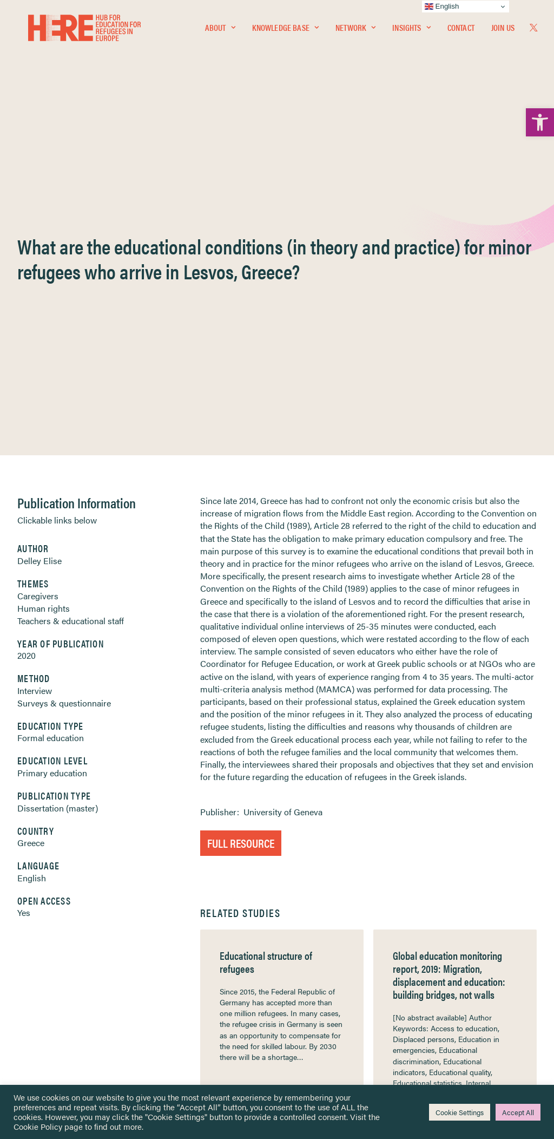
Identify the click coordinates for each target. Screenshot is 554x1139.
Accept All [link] (518, 1112)
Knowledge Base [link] (285, 30)
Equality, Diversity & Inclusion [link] (332, 959)
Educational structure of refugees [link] (266, 662)
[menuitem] (220, 31)
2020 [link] (26, 356)
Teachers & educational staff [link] (70, 321)
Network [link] (355, 30)
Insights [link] (411, 30)
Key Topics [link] (303, 1029)
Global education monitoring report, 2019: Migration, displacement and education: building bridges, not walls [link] (449, 675)
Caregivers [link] (37, 296)
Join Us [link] (503, 30)
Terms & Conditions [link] (317, 946)
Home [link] (47, 933)
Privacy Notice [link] (309, 934)
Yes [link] (23, 613)
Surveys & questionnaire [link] (64, 403)
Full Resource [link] (240, 543)
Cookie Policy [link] (38, 1126)
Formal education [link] (50, 438)
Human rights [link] (43, 309)
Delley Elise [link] (39, 261)
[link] (540, 122)
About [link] (220, 30)
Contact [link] (460, 30)
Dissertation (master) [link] (57, 508)
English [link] (31, 578)
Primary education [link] (52, 473)
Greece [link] (30, 543)
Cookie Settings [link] (460, 1112)
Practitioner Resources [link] (322, 1016)
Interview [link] (34, 391)
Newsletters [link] (63, 982)
